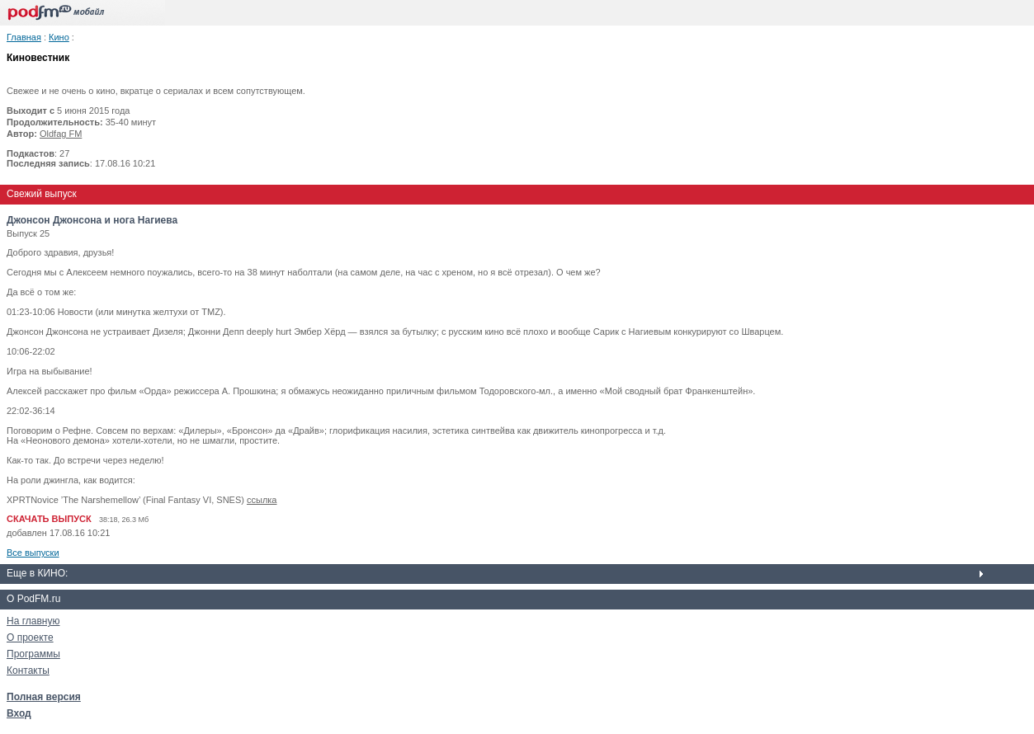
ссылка (262, 500)
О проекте (30, 637)
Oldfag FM (61, 134)
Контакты (28, 670)
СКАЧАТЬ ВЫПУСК (49, 519)
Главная (24, 37)
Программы (33, 654)
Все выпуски (33, 553)
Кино (59, 37)
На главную (33, 621)
